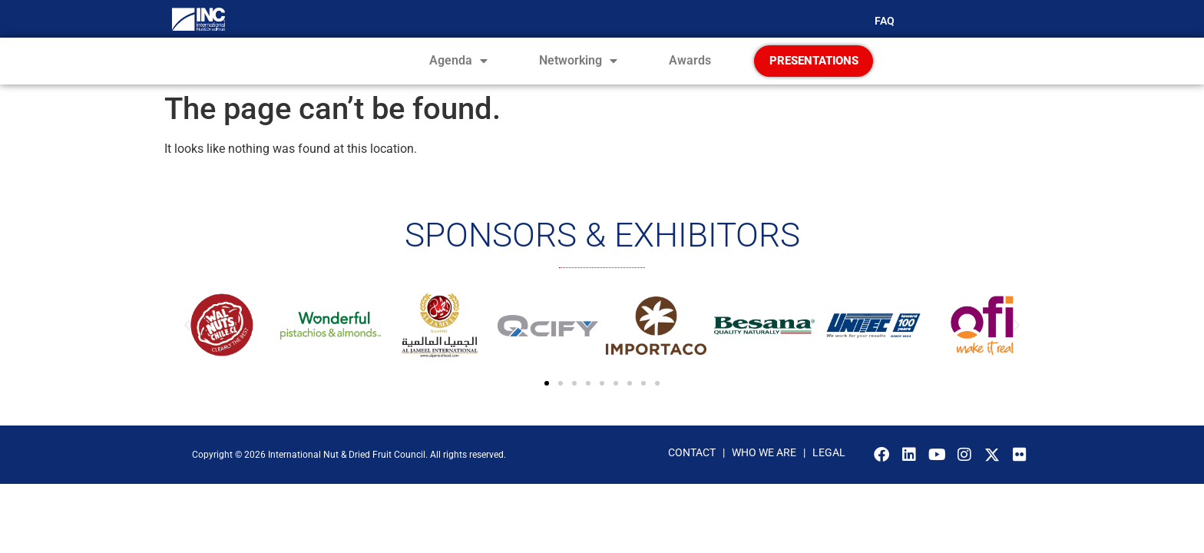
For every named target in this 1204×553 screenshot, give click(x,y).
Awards (690, 73)
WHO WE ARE (765, 478)
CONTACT (692, 478)
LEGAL (828, 478)
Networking (578, 74)
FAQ (885, 21)
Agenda (458, 74)
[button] (187, 351)
